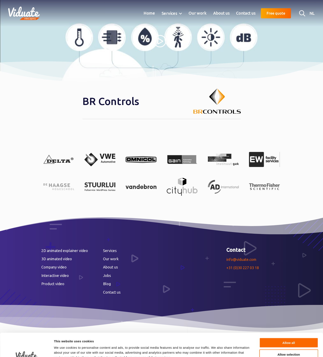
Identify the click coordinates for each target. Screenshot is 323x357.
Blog (107, 284)
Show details (215, 349)
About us (221, 13)
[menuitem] (149, 13)
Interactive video (55, 275)
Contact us (245, 13)
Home (149, 13)
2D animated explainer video (64, 250)
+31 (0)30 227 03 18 (242, 268)
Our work (198, 13)
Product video (52, 284)
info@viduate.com (241, 259)
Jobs (107, 275)
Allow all (288, 320)
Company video (54, 267)
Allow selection (288, 332)
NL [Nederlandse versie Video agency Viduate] (312, 13)
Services (169, 13)
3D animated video (56, 259)
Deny (289, 344)
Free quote (276, 13)
